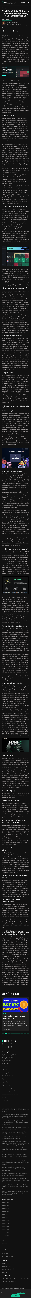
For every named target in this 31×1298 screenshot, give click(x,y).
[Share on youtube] (11, 1047)
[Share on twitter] (2, 1047)
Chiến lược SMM (7, 1014)
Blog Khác (13, 1281)
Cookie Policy (21, 1293)
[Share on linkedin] (5, 1047)
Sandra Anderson (12, 22)
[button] (24, 2)
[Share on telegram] (8, 1047)
